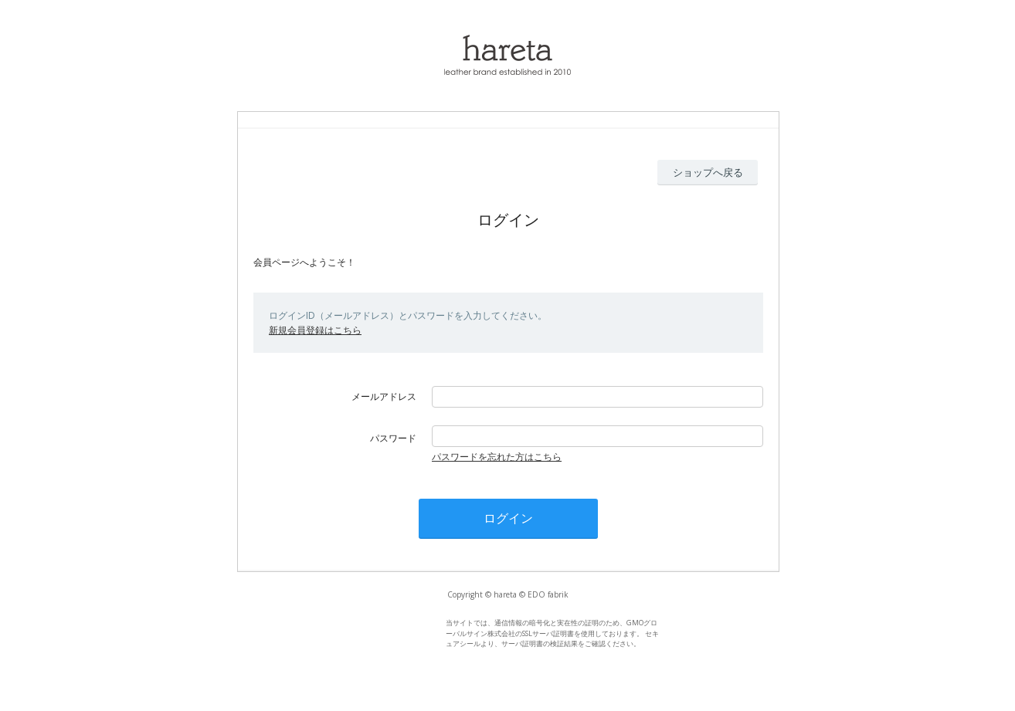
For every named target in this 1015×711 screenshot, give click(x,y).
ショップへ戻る (708, 172)
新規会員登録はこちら (315, 330)
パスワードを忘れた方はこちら (497, 456)
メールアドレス (383, 396)
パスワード (393, 438)
